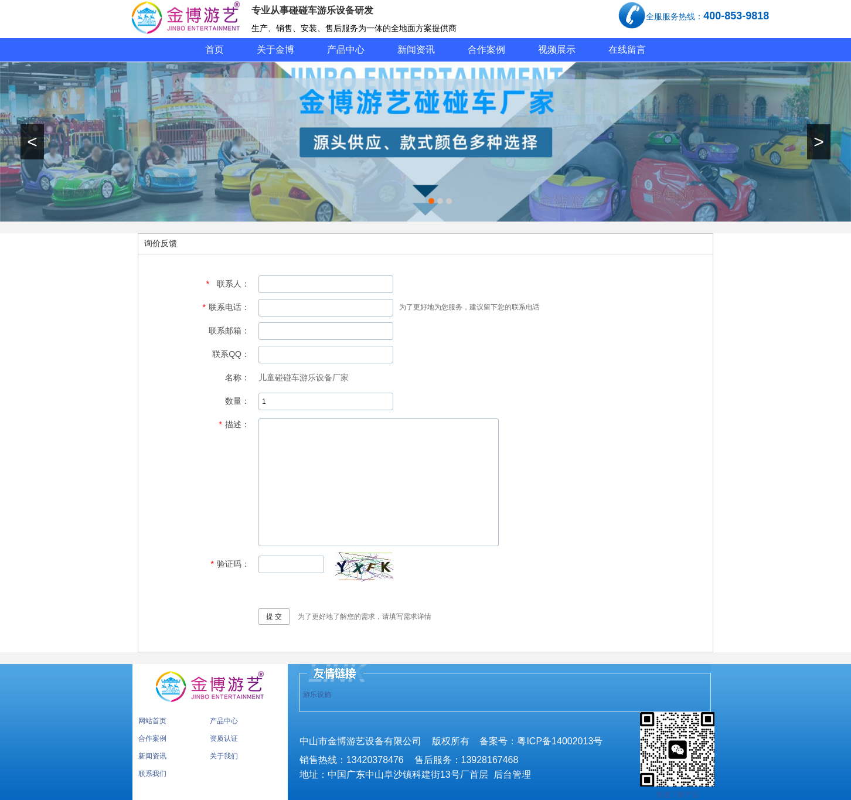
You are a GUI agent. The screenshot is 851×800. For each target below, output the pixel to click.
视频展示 (557, 50)
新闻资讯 (416, 50)
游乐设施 (317, 694)
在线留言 (627, 50)
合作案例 (486, 50)
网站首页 (152, 721)
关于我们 (224, 756)
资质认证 (224, 738)
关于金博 (275, 50)
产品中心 (346, 50)
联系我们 (152, 774)
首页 (214, 50)
